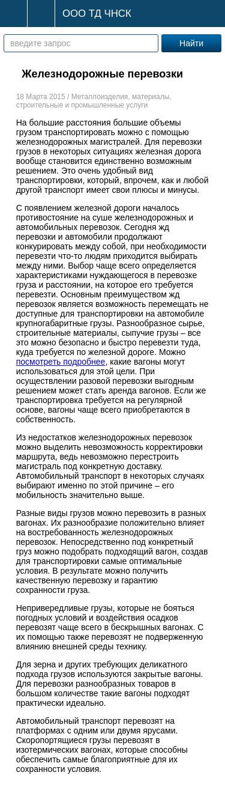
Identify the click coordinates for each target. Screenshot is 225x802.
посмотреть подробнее (61, 361)
